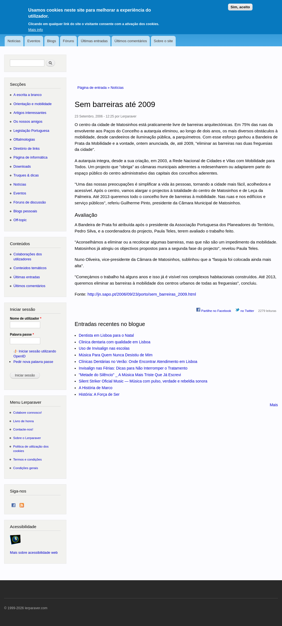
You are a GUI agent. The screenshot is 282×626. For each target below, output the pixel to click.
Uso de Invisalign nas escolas (104, 348)
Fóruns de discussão (29, 202)
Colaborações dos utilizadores (27, 256)
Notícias (13, 41)
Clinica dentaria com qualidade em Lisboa (114, 342)
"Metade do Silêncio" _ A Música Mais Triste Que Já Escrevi (130, 375)
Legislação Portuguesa (31, 131)
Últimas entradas (94, 41)
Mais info (35, 26)
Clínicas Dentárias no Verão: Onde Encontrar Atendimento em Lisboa (138, 361)
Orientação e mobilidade (32, 104)
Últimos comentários (131, 41)
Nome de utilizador (25, 318)
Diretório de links (26, 148)
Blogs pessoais (25, 211)
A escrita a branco (27, 95)
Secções (18, 84)
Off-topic (20, 220)
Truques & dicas (26, 175)
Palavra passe (22, 334)
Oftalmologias (24, 139)
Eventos (33, 41)
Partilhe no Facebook (213, 309)
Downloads (22, 166)
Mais (274, 405)
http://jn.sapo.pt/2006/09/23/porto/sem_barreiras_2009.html (142, 294)
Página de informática (30, 157)
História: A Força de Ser (99, 394)
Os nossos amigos (27, 121)
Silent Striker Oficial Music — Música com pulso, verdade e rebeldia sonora (143, 381)
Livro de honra (23, 421)
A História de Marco (95, 388)
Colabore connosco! (27, 412)
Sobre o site (163, 41)
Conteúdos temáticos (30, 268)
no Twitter (244, 309)
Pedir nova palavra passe (33, 362)
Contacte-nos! (23, 429)
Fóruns (68, 41)
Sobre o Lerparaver (27, 438)
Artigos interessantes (29, 113)
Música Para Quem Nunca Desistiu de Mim (116, 355)
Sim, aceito (240, 4)
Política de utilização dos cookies (31, 449)
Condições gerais (25, 468)
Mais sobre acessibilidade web (34, 552)
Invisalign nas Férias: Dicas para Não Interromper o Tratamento (133, 368)
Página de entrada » (94, 87)
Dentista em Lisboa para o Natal (106, 335)
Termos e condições (27, 459)
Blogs (51, 41)
